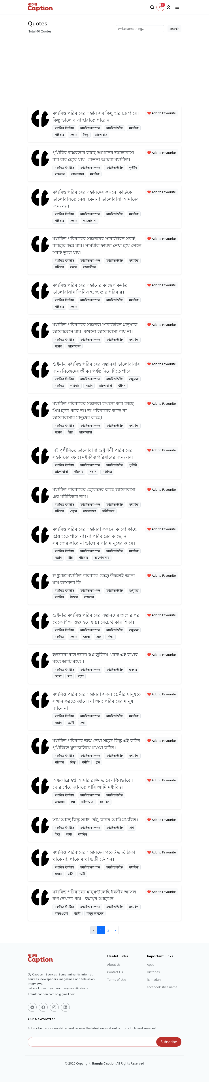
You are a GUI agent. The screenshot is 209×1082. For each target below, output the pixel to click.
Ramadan (154, 979)
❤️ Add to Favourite (161, 113)
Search (174, 29)
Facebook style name (162, 987)
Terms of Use (116, 979)
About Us (114, 964)
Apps (150, 964)
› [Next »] (115, 930)
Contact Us (115, 972)
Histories (153, 972)
